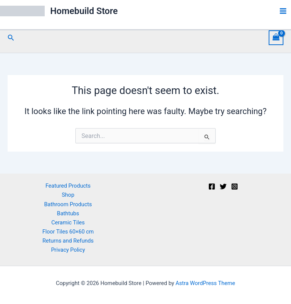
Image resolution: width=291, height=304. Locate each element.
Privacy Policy (68, 249)
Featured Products (68, 185)
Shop (68, 194)
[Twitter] (223, 186)
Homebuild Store (84, 11)
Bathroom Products (68, 204)
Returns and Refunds (68, 240)
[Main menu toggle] (283, 11)
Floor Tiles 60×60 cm (68, 231)
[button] (11, 37)
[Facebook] (211, 186)
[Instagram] (234, 186)
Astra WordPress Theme (205, 283)
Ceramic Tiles (67, 222)
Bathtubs (68, 213)
